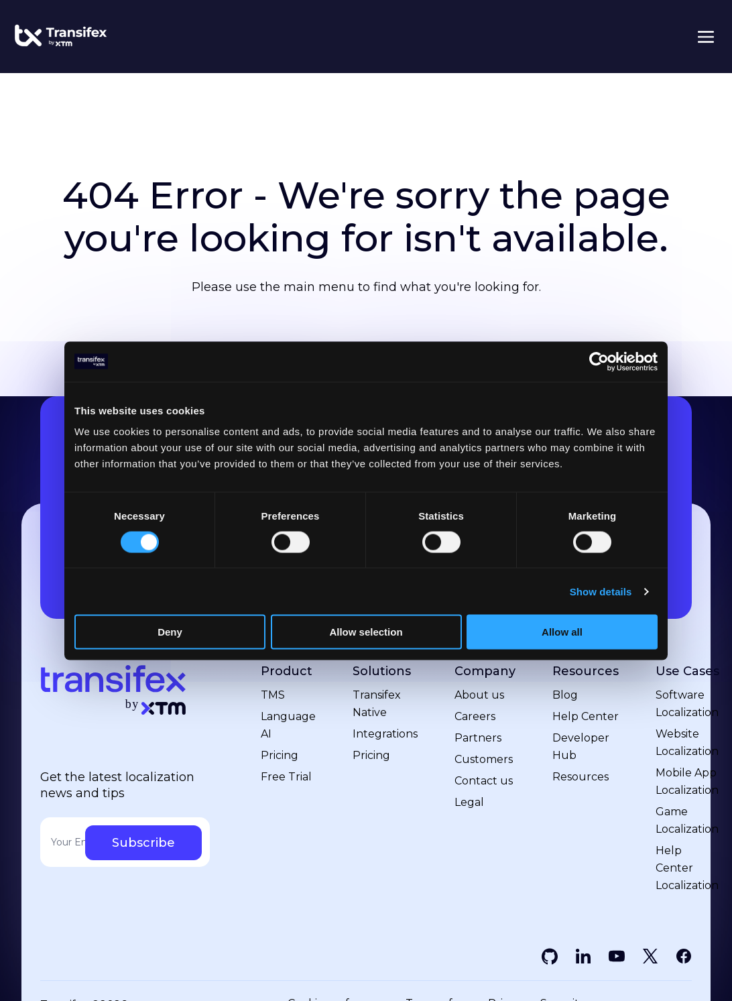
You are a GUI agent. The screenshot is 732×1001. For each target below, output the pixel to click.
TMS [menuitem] (273, 695)
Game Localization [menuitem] (687, 820)
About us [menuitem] (479, 695)
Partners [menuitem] (477, 737)
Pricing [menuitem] (279, 755)
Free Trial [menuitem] (286, 776)
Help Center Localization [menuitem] (687, 868)
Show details (601, 591)
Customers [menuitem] (483, 759)
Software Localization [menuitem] (687, 704)
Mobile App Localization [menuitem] (687, 781)
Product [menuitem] (286, 671)
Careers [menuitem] (474, 716)
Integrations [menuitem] (385, 733)
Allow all (562, 632)
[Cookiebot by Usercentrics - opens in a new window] (599, 361)
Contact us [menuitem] (483, 780)
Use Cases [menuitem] (687, 671)
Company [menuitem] (484, 671)
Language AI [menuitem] (288, 725)
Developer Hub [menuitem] (580, 746)
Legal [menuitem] (469, 802)
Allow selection (365, 632)
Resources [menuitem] (585, 671)
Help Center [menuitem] (585, 716)
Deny (170, 632)
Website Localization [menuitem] (687, 742)
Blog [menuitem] (565, 695)
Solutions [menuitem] (382, 671)
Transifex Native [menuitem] (377, 704)
